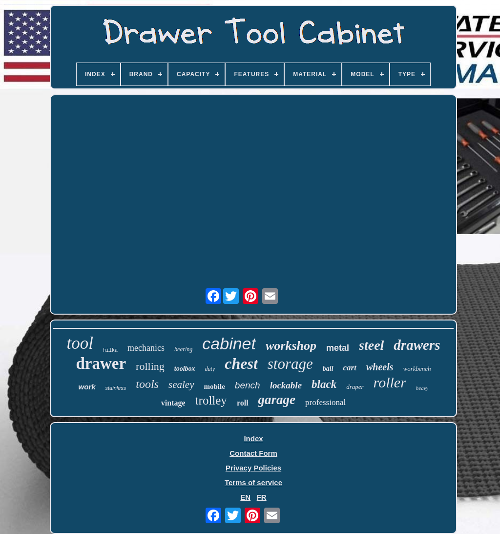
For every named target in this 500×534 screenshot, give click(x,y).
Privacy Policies (253, 468)
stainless (115, 388)
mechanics (146, 348)
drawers (417, 345)
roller (390, 382)
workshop (291, 346)
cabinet (229, 343)
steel (371, 345)
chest (241, 363)
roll (243, 403)
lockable (286, 385)
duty (210, 368)
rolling (150, 366)
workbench (417, 368)
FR (262, 497)
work (87, 387)
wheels (380, 367)
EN (245, 497)
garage (277, 399)
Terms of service (253, 482)
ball (328, 368)
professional (325, 402)
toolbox (184, 368)
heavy (422, 388)
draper (354, 386)
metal (337, 348)
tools (147, 384)
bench (247, 385)
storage (290, 363)
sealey (181, 384)
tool (80, 343)
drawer (101, 363)
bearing (183, 349)
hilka (110, 350)
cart (349, 367)
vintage (173, 403)
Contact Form (253, 453)
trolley (211, 400)
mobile (214, 386)
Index (253, 438)
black (324, 384)
